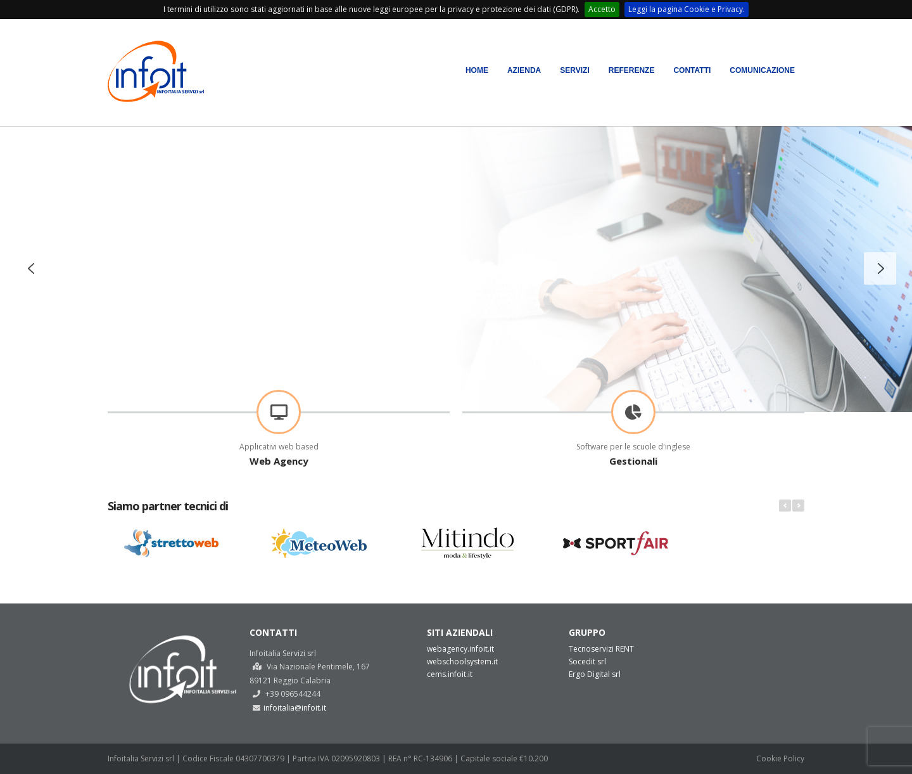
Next (798, 506)
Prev (785, 506)
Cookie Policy (780, 758)
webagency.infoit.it (460, 648)
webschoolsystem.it (462, 661)
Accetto (602, 9)
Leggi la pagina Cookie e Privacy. (686, 9)
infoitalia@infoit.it (294, 707)
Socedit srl (587, 661)
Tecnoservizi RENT (601, 648)
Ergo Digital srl (595, 674)
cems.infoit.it (449, 674)
